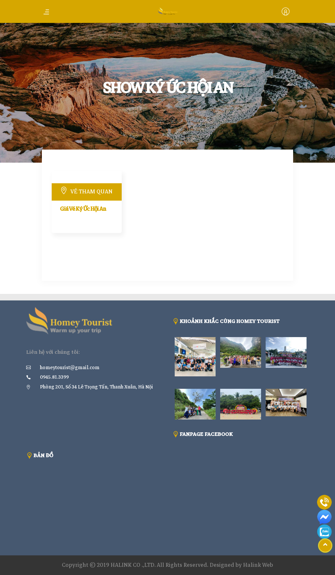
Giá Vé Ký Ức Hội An (83, 209)
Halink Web (258, 565)
